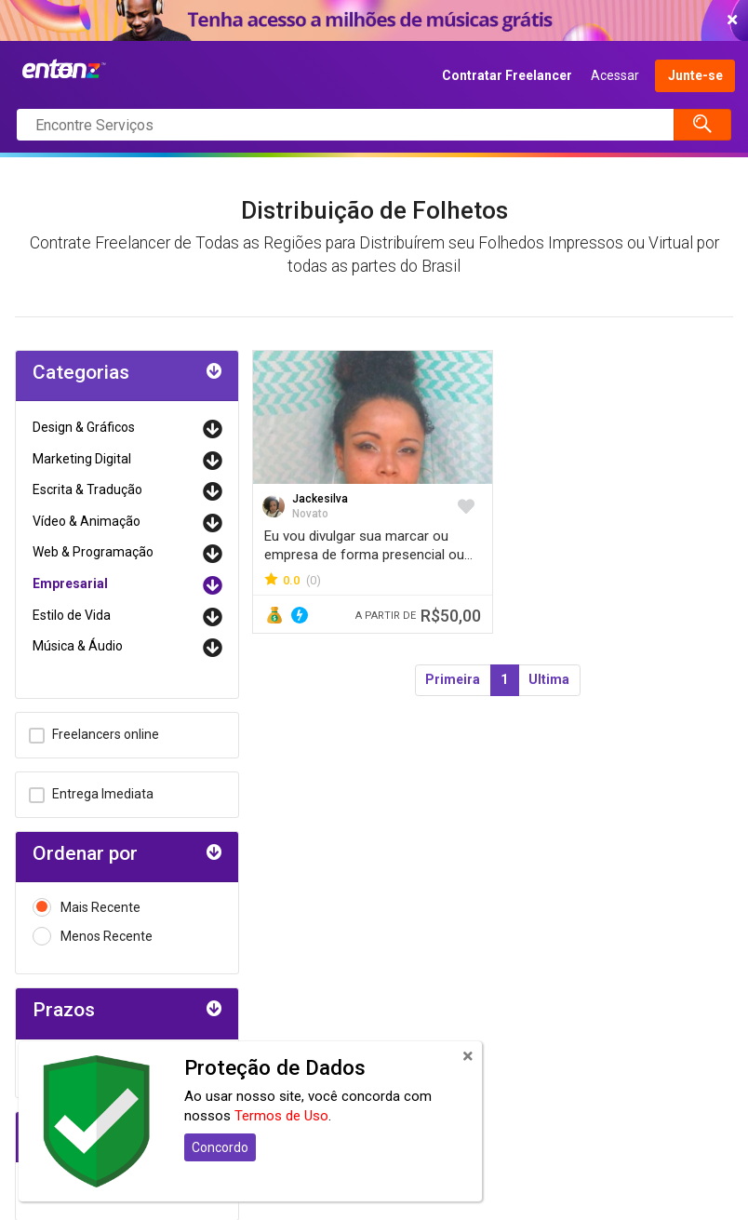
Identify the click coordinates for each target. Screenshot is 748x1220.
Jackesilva (320, 498)
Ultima (548, 679)
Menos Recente (93, 936)
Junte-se (695, 75)
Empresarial (70, 583)
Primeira (452, 679)
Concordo (220, 1147)
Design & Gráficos (84, 427)
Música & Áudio (78, 645)
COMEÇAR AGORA (370, 20)
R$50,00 (418, 615)
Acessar (615, 75)
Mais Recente (86, 908)
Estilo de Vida (72, 615)
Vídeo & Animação (86, 521)
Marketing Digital (82, 458)
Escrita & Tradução (87, 489)
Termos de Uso (281, 1115)
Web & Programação (93, 551)
